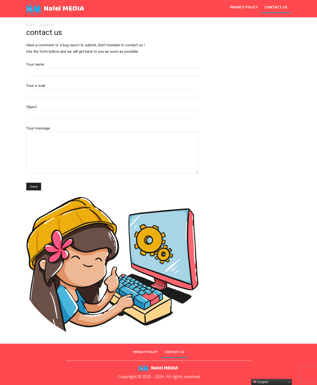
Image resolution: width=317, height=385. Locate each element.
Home (30, 25)
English (260, 382)
